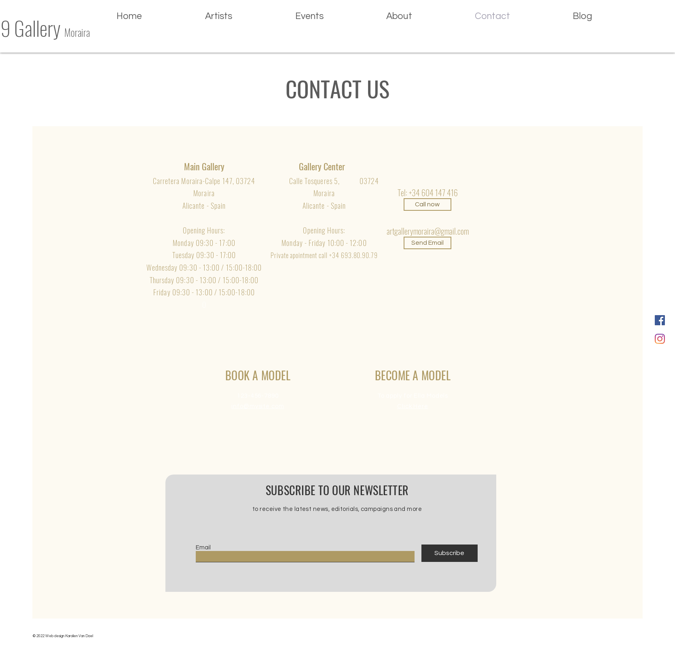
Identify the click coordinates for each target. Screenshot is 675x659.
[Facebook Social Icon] (660, 320)
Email (203, 548)
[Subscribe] (449, 553)
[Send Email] (427, 243)
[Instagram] (660, 339)
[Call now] (427, 204)
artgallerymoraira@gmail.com (428, 231)
